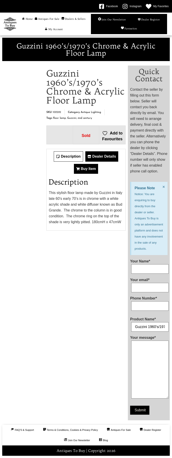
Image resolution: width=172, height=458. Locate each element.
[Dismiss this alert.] (163, 187)
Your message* (149, 368)
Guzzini (71, 118)
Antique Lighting (91, 112)
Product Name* (149, 323)
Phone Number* (149, 302)
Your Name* (149, 265)
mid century (85, 118)
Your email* (149, 283)
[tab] (68, 156)
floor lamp (59, 118)
